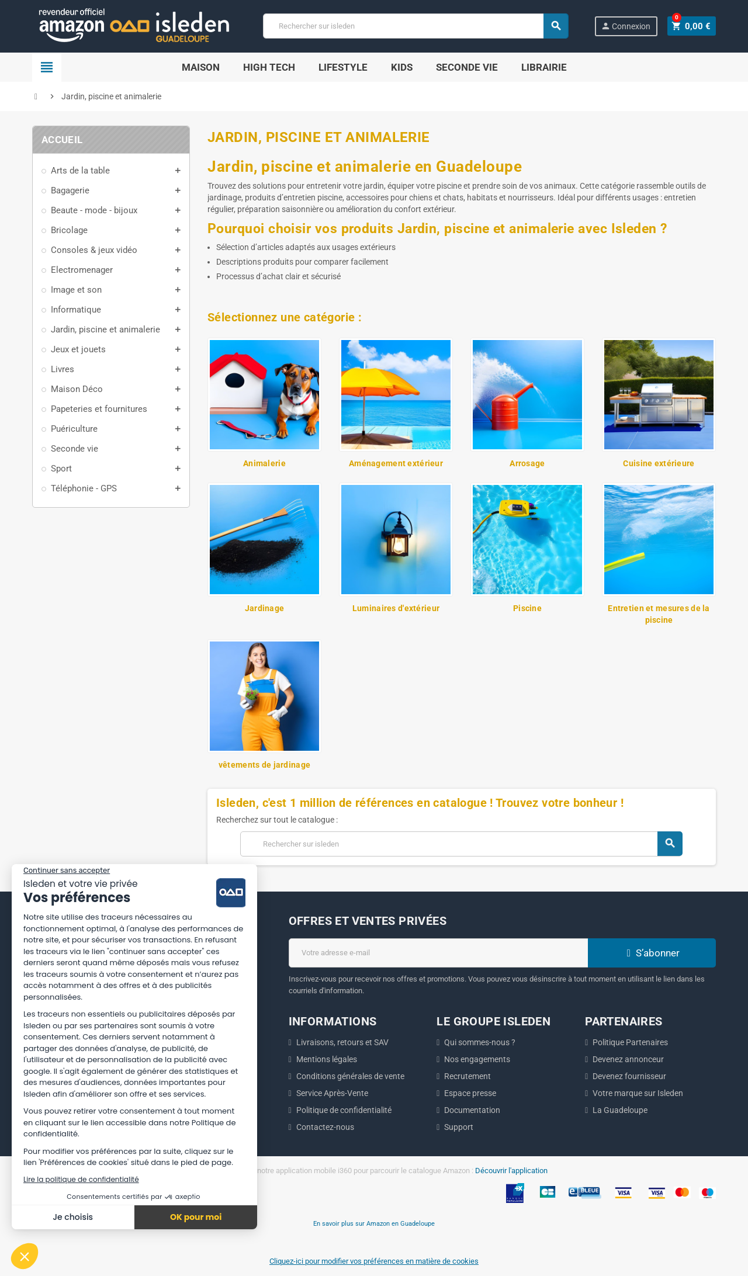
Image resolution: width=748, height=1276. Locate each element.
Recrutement (467, 1076)
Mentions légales (326, 1059)
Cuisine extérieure (658, 463)
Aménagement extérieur (396, 463)
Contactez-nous (325, 1127)
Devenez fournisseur (629, 1076)
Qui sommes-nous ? (479, 1042)
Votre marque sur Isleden (638, 1093)
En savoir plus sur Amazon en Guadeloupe (374, 1223)
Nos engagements (477, 1059)
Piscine (527, 608)
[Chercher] (417, 26)
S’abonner (652, 953)
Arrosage (527, 463)
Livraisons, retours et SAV (342, 1042)
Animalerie (264, 463)
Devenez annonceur (628, 1059)
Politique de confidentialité (344, 1110)
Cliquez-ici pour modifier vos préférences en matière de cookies (374, 1261)
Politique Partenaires (630, 1042)
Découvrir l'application (511, 1170)
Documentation (472, 1110)
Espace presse (470, 1093)
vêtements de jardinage (264, 764)
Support (458, 1127)
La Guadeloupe (620, 1110)
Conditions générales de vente (350, 1076)
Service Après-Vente (332, 1093)
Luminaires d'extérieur (395, 608)
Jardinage (265, 608)
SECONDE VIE (467, 67)
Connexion (629, 26)
